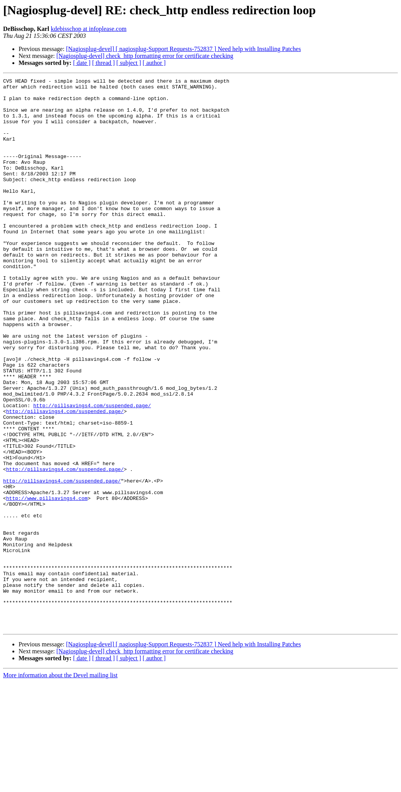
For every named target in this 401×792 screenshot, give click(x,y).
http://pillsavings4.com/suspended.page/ (92, 471)
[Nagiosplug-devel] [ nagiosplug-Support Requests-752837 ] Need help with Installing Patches (183, 49)
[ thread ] (103, 62)
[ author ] (154, 62)
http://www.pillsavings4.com (47, 582)
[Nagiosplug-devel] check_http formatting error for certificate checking (145, 56)
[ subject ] (128, 62)
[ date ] (81, 62)
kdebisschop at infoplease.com (88, 28)
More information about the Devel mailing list (60, 785)
